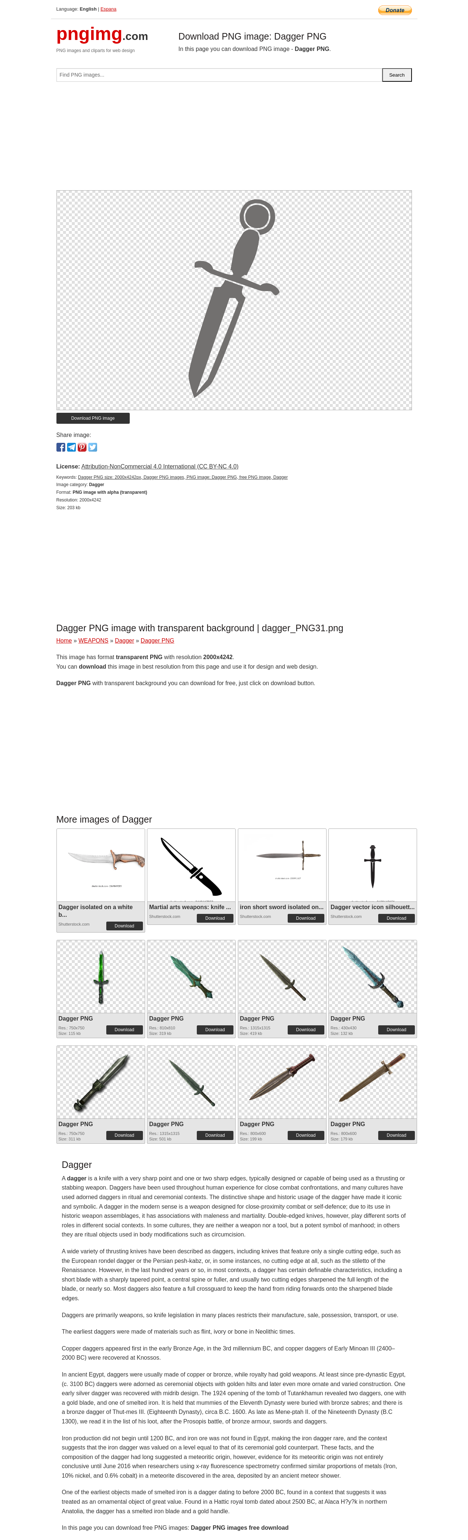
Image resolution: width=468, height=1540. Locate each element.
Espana (108, 9)
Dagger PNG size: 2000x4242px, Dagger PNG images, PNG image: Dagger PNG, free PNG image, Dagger (183, 477)
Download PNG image (93, 418)
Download (124, 926)
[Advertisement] (234, 139)
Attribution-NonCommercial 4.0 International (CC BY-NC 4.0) (160, 466)
